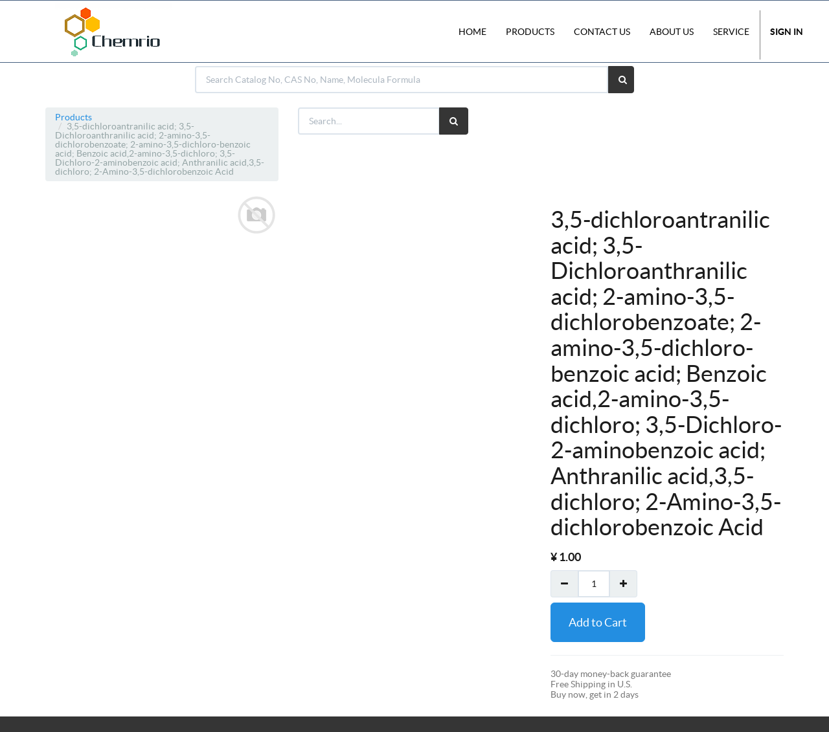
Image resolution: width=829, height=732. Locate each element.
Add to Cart (598, 622)
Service (731, 32)
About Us (672, 32)
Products (73, 117)
